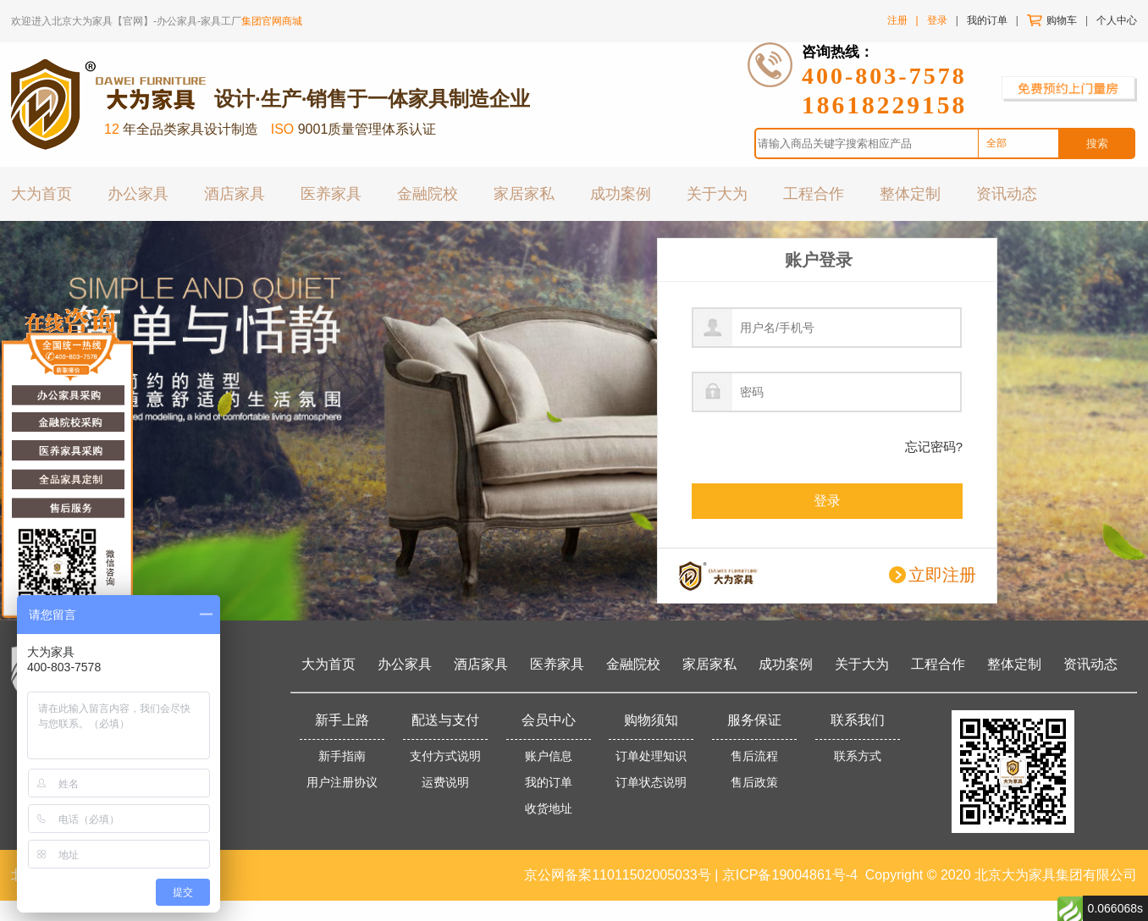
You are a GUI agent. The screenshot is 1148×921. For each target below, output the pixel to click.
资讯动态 (1006, 193)
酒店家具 (234, 193)
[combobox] (1018, 144)
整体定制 (910, 193)
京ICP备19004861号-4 (790, 875)
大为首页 (41, 193)
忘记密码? (934, 446)
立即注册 (942, 574)
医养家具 (331, 193)
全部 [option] (996, 143)
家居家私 (524, 193)
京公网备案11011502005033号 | (623, 875)
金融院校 (427, 193)
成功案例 (620, 193)
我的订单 (987, 20)
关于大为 (717, 193)
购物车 (1061, 20)
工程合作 (813, 193)
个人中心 (1116, 20)
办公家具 (138, 193)
